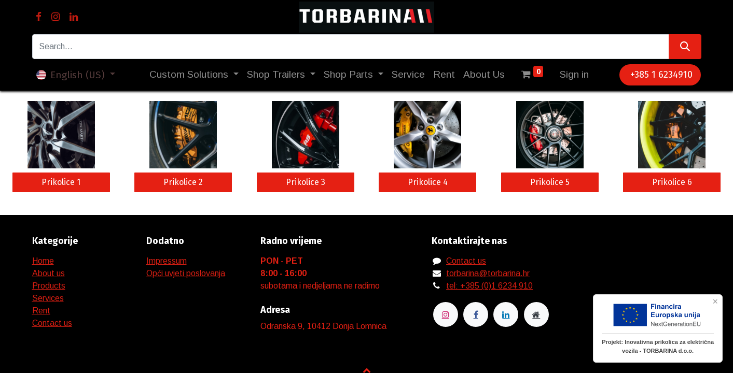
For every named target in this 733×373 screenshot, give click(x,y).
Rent (41, 310)
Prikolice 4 (428, 182)
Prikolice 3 (305, 182)
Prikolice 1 (61, 182)
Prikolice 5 (550, 182)
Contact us (52, 323)
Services (48, 298)
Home (43, 260)
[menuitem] (408, 75)
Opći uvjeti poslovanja (185, 273)
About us (48, 273)
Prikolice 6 (672, 182)
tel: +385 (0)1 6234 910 (489, 285)
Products (48, 285)
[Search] (685, 46)
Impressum (166, 260)
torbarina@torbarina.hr (488, 273)
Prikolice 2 (183, 182)
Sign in (574, 74)
